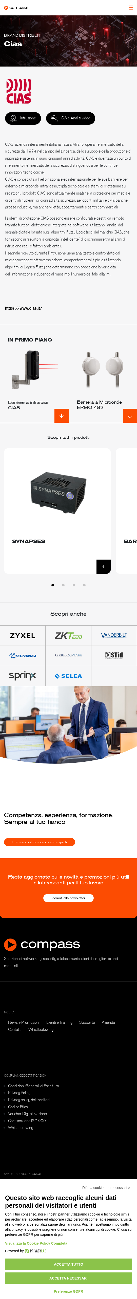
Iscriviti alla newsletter (68, 898)
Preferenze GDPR (68, 1291)
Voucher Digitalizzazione (27, 1113)
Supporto (87, 1022)
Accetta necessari (68, 1278)
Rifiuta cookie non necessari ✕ (106, 1188)
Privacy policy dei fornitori (29, 1099)
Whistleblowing (40, 1029)
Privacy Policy (19, 1092)
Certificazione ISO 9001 (28, 1120)
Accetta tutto (68, 1264)
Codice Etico (18, 1107)
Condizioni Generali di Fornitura (33, 1086)
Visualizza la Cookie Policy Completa (36, 1243)
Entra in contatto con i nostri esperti (39, 847)
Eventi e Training (59, 1022)
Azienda (108, 1022)
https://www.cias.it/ (23, 308)
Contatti (15, 1029)
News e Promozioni (24, 1022)
